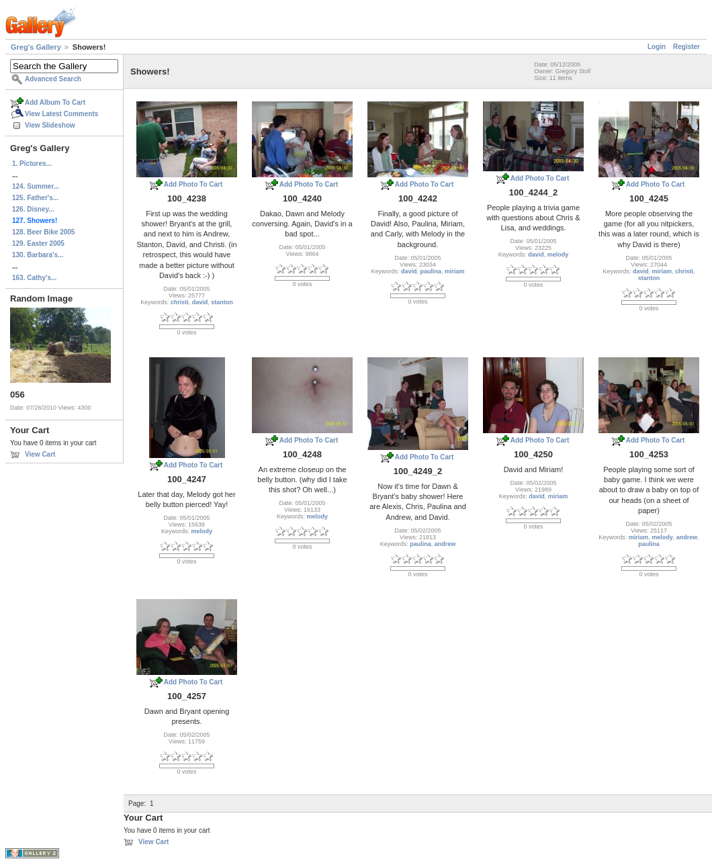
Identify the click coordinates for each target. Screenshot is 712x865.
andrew (445, 544)
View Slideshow (50, 125)
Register (686, 46)
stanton (222, 302)
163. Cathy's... (34, 277)
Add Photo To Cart (193, 184)
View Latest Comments (61, 114)
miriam (455, 271)
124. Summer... (35, 186)
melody (558, 254)
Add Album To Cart (55, 102)
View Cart (40, 454)
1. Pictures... (32, 163)
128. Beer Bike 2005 (43, 232)
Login (657, 46)
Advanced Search (53, 79)
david (200, 302)
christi (180, 302)
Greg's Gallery (36, 47)
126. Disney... (33, 209)
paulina (431, 271)
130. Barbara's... (37, 255)
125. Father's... (35, 197)
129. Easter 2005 (38, 243)
